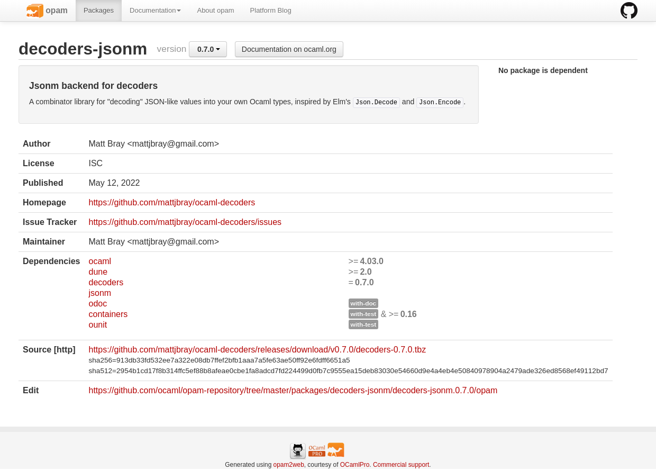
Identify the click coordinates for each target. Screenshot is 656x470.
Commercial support (401, 464)
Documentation (155, 10)
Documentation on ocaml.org (289, 49)
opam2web (289, 464)
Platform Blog (270, 10)
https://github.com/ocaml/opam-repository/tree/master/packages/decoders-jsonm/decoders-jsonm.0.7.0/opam (292, 390)
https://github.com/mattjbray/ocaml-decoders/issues (184, 222)
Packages (99, 10)
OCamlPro (355, 464)
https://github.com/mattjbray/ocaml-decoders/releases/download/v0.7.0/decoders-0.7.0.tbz (257, 349)
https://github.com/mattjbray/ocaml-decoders (171, 202)
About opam (215, 10)
